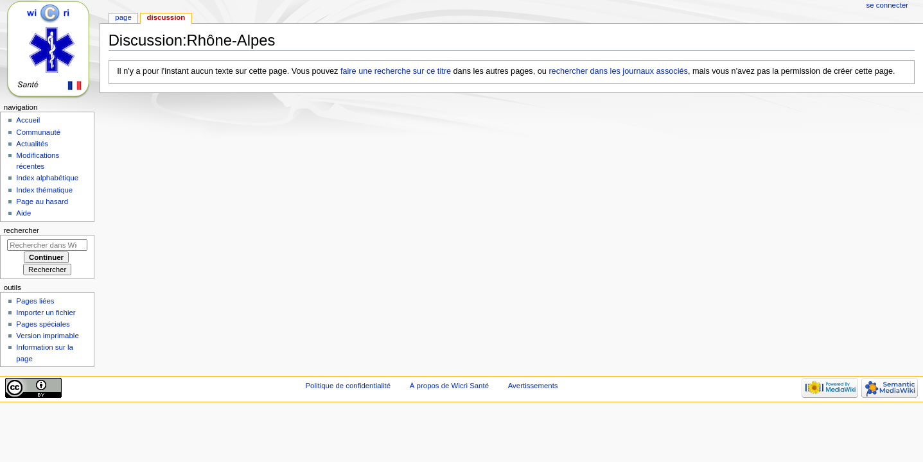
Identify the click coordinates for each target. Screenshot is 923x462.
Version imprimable (47, 335)
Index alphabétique (47, 178)
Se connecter (887, 5)
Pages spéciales (42, 324)
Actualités (32, 144)
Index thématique (44, 190)
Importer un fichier (45, 312)
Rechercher (21, 230)
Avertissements (533, 385)
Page (123, 17)
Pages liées (35, 301)
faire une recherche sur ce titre (395, 71)
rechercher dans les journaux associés (618, 71)
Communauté (38, 132)
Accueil (28, 120)
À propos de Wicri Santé (449, 385)
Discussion (166, 17)
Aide (23, 213)
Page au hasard (42, 201)
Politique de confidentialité (348, 385)
